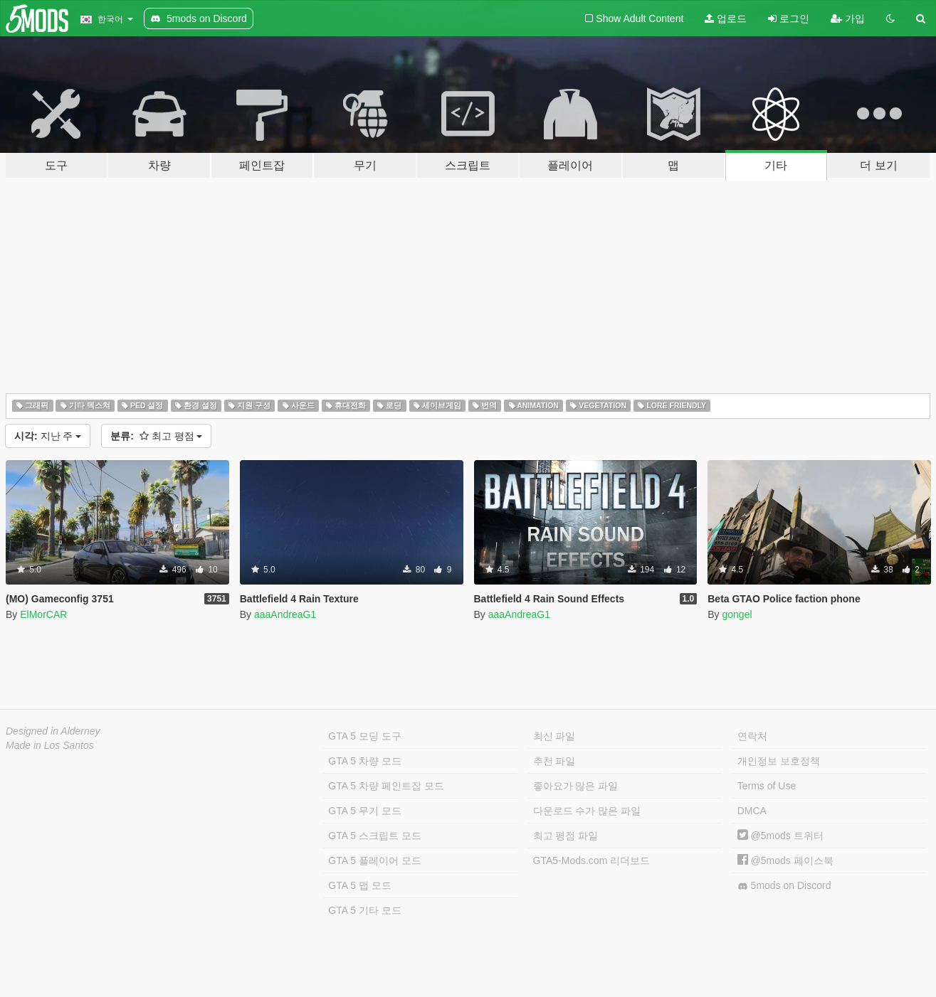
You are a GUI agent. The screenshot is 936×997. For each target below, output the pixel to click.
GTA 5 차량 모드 (364, 761)
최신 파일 (554, 736)
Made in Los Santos (50, 745)
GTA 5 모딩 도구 (364, 736)
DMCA (752, 810)
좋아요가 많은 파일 (576, 785)
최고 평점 (156, 436)
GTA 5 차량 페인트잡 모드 (385, 785)
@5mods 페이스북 (785, 860)
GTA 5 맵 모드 (359, 885)
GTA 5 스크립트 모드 (374, 835)
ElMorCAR (43, 614)
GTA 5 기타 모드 (364, 910)
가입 (848, 18)
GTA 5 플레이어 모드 (374, 860)
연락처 (752, 736)
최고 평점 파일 (566, 835)
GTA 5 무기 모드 (364, 810)
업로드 (726, 18)
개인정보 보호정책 (778, 761)
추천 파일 (554, 761)
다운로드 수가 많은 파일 (587, 810)
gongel (737, 614)
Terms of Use (766, 785)
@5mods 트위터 (780, 835)
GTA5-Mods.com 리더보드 (592, 860)
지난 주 (47, 436)
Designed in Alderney (53, 731)
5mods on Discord (784, 886)
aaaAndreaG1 (285, 614)
